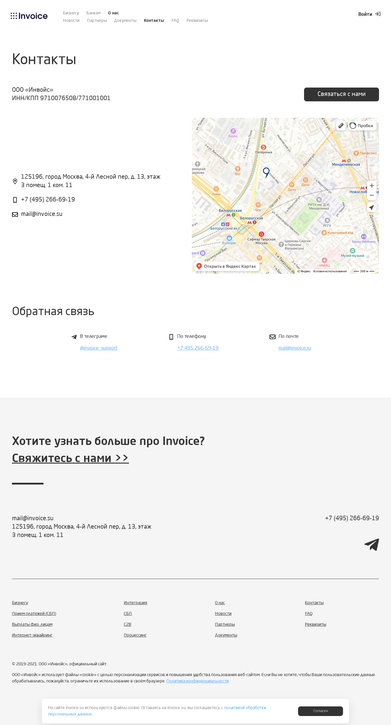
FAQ (175, 21)
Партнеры (97, 21)
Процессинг (135, 635)
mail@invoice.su (41, 214)
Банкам (93, 13)
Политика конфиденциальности (197, 681)
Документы (125, 21)
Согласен (320, 711)
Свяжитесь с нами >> (70, 459)
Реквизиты (197, 21)
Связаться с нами (342, 94)
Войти (369, 14)
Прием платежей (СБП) (34, 614)
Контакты (154, 21)
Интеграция (135, 603)
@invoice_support (98, 348)
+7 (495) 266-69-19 (48, 200)
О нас (113, 13)
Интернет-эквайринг (32, 635)
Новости (71, 21)
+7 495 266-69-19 (198, 348)
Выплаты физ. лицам (32, 624)
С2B (127, 624)
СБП (128, 614)
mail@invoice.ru (295, 348)
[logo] (29, 17)
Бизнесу (71, 13)
